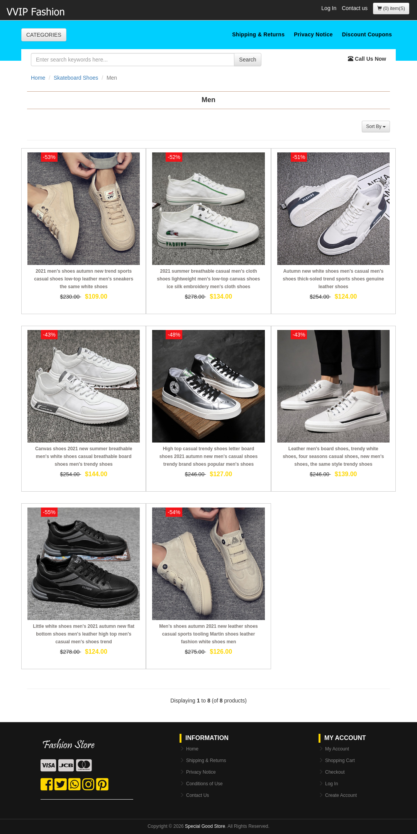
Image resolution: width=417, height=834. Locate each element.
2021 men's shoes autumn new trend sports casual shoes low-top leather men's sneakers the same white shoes (83, 278)
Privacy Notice (313, 34)
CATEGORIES (43, 35)
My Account (337, 749)
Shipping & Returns (258, 34)
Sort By (376, 126)
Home (38, 78)
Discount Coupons (367, 34)
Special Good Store (205, 826)
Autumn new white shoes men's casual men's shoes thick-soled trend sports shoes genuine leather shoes (333, 278)
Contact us (355, 8)
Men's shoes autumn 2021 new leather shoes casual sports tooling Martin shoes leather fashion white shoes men (208, 634)
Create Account (341, 795)
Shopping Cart (340, 760)
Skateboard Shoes (76, 78)
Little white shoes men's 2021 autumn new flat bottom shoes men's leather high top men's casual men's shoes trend (83, 634)
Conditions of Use (204, 783)
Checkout (335, 772)
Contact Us (197, 795)
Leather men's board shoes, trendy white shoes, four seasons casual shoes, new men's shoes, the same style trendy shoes (333, 456)
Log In (328, 8)
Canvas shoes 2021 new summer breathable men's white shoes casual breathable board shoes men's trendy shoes (83, 456)
